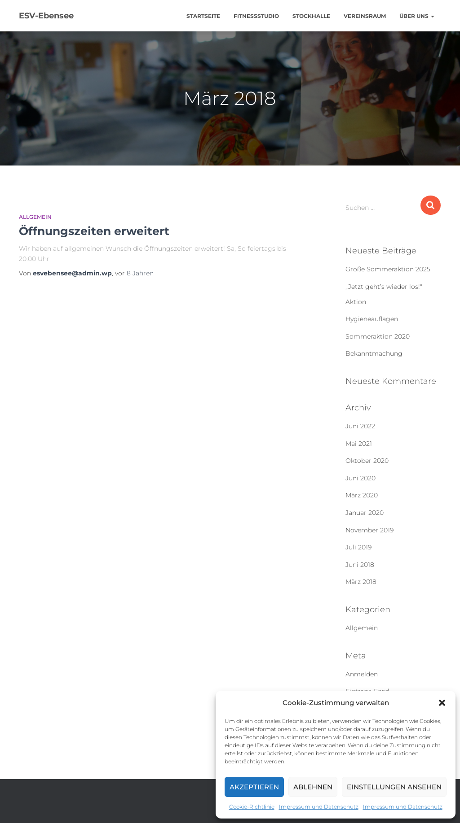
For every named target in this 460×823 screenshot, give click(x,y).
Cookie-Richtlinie (251, 806)
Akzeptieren (254, 787)
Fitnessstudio (256, 16)
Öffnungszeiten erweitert (94, 231)
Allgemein (35, 216)
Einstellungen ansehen (394, 787)
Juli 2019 (358, 547)
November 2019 (369, 530)
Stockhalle (311, 16)
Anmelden (361, 674)
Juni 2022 (360, 426)
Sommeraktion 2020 (377, 336)
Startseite (203, 16)
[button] (442, 702)
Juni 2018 (359, 565)
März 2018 (360, 582)
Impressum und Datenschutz (318, 806)
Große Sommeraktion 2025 (387, 269)
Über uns (416, 16)
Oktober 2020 (367, 461)
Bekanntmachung (373, 353)
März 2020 (361, 495)
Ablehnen (312, 787)
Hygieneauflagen (371, 319)
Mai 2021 (358, 444)
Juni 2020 (360, 478)
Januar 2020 (364, 513)
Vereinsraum (365, 16)
